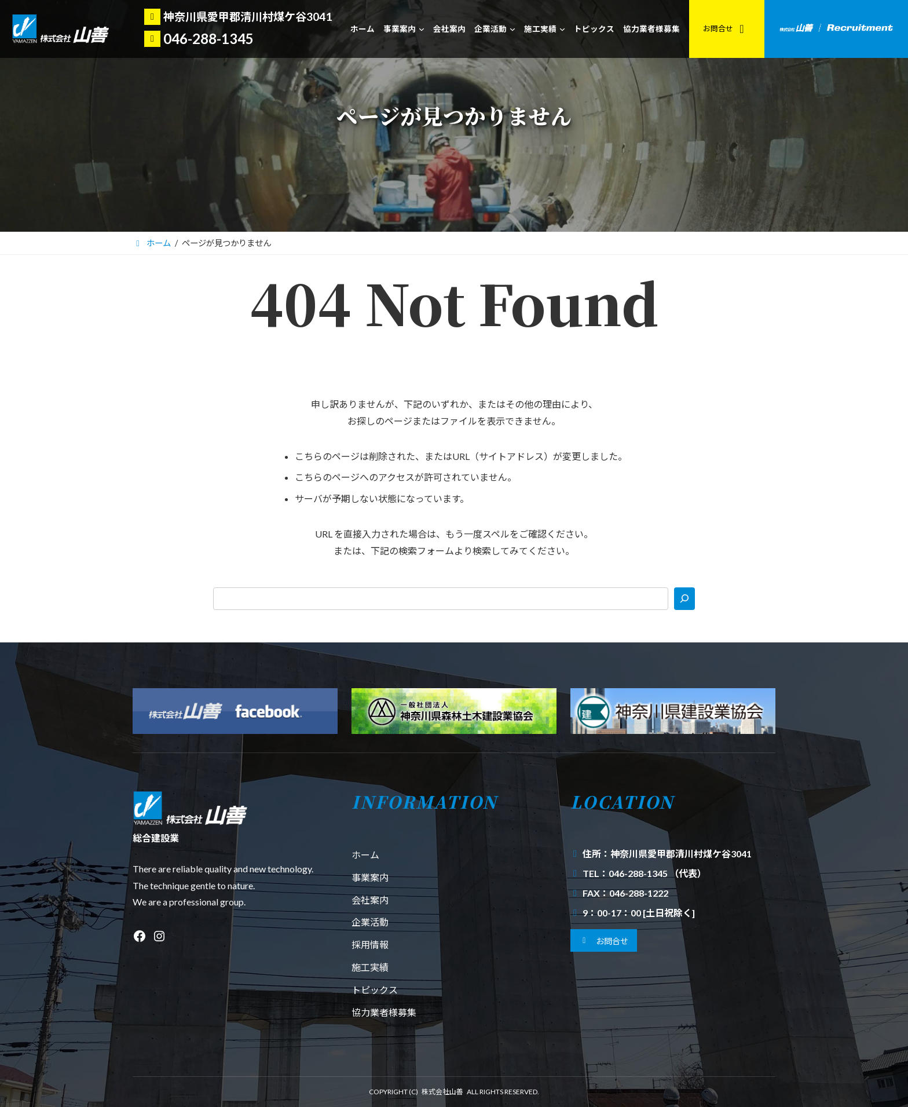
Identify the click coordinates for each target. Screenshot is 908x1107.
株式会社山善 (442, 1091)
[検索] (684, 598)
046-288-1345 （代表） (657, 873)
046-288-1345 (208, 38)
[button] (603, 940)
